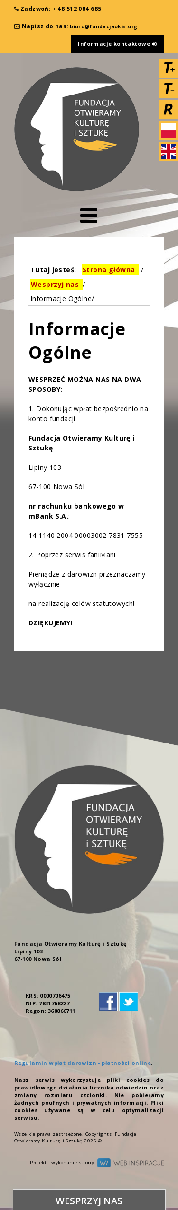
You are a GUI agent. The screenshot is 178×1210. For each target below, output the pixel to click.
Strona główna (109, 269)
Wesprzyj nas (55, 284)
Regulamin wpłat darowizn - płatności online (82, 1062)
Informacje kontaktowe (117, 43)
